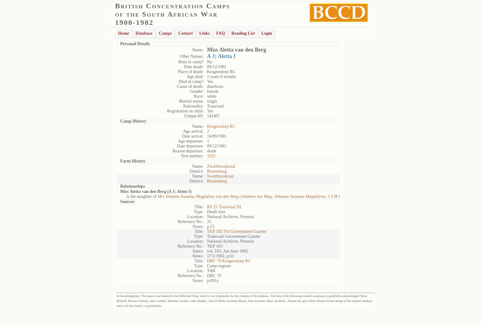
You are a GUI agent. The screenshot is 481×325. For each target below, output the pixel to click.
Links (204, 33)
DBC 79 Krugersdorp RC (229, 261)
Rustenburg (217, 171)
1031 (211, 156)
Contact (185, 33)
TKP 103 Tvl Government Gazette (236, 231)
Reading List (243, 33)
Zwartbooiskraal (221, 166)
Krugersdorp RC (221, 126)
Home (123, 33)
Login (266, 33)
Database (144, 33)
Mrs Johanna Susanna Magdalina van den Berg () (249, 196)
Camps (165, 33)
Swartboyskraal (220, 176)
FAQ (220, 33)
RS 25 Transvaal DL (224, 207)
